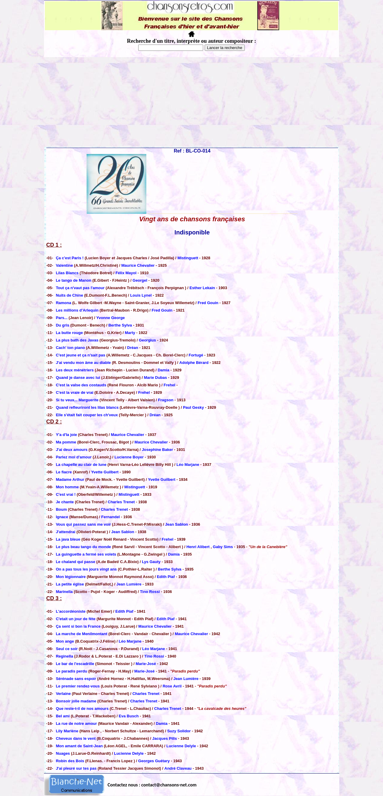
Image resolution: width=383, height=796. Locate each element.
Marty (130, 332)
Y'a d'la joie (67, 434)
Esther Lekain (202, 288)
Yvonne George (110, 317)
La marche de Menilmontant (81, 634)
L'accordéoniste (71, 611)
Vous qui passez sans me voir (84, 524)
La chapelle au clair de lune (81, 464)
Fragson (165, 400)
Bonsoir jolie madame (76, 701)
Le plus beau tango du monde (84, 547)
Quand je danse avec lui (78, 377)
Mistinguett (187, 258)
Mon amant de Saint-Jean (80, 746)
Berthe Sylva (120, 325)
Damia (163, 370)
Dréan (132, 347)
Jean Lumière (129, 584)
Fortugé (196, 355)
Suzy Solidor (179, 731)
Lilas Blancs (68, 273)
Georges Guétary (154, 761)
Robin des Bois (70, 761)
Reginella (64, 656)
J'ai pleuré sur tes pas (76, 768)
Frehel (169, 385)
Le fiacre (64, 472)
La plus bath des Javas (78, 340)
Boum (61, 509)
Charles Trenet (121, 502)
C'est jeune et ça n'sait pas (80, 355)
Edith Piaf (166, 576)
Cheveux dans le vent (76, 738)
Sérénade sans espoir (76, 678)
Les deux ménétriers (75, 370)
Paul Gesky (193, 407)
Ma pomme (66, 442)
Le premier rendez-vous (78, 686)
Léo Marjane (188, 464)
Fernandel (110, 517)
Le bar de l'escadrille (75, 663)
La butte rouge (69, 332)
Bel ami (63, 716)
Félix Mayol (125, 273)
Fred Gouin (207, 303)
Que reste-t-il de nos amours (83, 708)
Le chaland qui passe (75, 561)
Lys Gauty (151, 561)
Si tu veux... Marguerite (78, 400)
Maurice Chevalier (137, 265)
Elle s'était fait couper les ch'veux (87, 415)
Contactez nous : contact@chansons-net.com (152, 785)
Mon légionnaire (71, 576)
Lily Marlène (68, 731)
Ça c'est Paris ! (70, 258)
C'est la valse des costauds (81, 385)
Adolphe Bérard (194, 362)
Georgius (147, 340)
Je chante (65, 502)
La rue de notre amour (77, 723)
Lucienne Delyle (181, 746)
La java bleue (68, 539)
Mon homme (68, 487)
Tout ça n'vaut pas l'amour (81, 288)
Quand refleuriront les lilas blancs (88, 407)
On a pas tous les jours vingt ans (87, 569)
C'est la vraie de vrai (74, 392)
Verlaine (63, 693)
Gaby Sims (223, 547)
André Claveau (178, 768)
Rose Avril (171, 686)
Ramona (64, 303)
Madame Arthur (70, 479)
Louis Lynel (141, 295)
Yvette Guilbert (104, 472)
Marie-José (146, 663)
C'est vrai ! (66, 494)
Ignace (62, 517)
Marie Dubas (155, 377)
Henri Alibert (198, 547)
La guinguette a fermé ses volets (86, 554)
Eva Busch (129, 716)
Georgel (140, 280)
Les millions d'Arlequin (78, 310)
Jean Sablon (176, 524)
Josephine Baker (157, 449)
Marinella (65, 591)
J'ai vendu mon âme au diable (84, 362)
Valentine (65, 265)
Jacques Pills (164, 738)
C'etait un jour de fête (75, 619)
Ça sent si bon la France (78, 626)
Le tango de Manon (74, 280)
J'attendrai (66, 532)
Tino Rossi (150, 591)
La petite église (70, 584)
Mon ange (65, 641)
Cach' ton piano (71, 347)
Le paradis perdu (72, 671)
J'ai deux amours (72, 449)
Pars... (62, 317)
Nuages (63, 753)
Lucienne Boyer (129, 457)
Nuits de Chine (70, 295)
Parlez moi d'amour (74, 457)
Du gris (63, 325)
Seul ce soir (67, 648)
